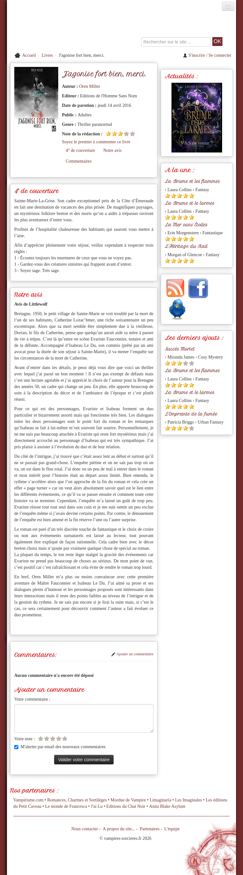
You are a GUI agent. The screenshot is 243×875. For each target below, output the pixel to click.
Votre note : (24, 738)
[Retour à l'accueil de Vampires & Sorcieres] (43, 29)
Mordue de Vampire (128, 800)
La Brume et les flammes (192, 181)
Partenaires (149, 828)
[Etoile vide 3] (52, 738)
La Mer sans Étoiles (186, 224)
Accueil (29, 55)
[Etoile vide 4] (126, 133)
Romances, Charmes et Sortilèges (77, 800)
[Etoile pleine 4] (185, 195)
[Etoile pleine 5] (191, 195)
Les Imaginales (188, 800)
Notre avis (112, 150)
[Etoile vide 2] (46, 738)
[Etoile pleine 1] (108, 133)
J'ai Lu (97, 806)
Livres (47, 55)
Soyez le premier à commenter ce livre (96, 141)
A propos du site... (119, 828)
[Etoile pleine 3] (120, 133)
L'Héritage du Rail (186, 246)
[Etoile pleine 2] (114, 133)
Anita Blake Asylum (167, 806)
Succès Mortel (180, 349)
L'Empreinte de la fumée (191, 414)
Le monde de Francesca (66, 806)
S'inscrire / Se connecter (207, 55)
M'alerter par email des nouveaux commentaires (60, 746)
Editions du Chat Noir (125, 806)
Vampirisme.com (28, 800)
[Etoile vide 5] (132, 133)
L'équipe (171, 828)
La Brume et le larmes (190, 203)
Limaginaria (160, 800)
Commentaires (79, 161)
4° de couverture (80, 150)
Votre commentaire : (32, 699)
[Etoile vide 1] (40, 738)
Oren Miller (89, 86)
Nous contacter (84, 828)
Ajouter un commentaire (132, 654)
